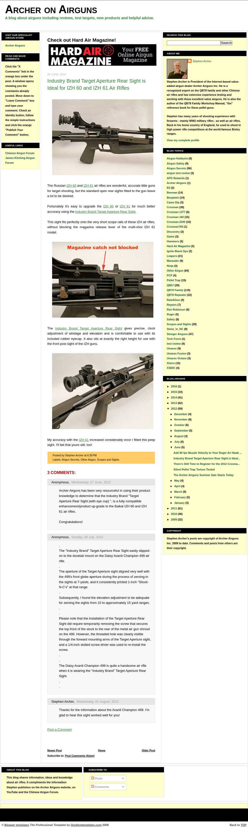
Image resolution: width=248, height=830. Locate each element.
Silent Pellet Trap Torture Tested (194, 469)
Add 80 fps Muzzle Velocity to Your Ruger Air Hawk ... (208, 452)
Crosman (172, 207)
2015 (174, 391)
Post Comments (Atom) (80, 755)
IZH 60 (71, 185)
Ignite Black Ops (177, 251)
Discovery (173, 231)
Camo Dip (173, 202)
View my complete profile (183, 140)
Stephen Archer (62, 701)
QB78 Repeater (176, 294)
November (181, 419)
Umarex (172, 348)
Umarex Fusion (176, 353)
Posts (96, 778)
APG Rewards (176, 178)
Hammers (173, 241)
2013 (174, 403)
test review (174, 343)
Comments (100, 786)
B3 (168, 187)
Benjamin (173, 197)
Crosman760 (175, 226)
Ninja (170, 265)
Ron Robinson (176, 309)
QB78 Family (175, 290)
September (181, 430)
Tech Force (174, 338)
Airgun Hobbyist (177, 158)
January (179, 502)
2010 (174, 513)
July (177, 441)
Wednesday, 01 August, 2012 (97, 701)
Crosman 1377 (176, 212)
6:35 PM (92, 455)
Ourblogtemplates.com (86, 824)
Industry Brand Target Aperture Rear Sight (105, 212)
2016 (174, 386)
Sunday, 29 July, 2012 (87, 537)
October (179, 424)
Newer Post (54, 750)
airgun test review (178, 173)
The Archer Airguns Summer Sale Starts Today (204, 475)
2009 (174, 519)
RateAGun (173, 299)
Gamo (170, 236)
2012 (174, 408)
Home (101, 750)
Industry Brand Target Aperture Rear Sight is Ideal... (207, 458)
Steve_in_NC (175, 328)
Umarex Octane (177, 358)
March (178, 491)
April (177, 486)
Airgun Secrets (70, 459)
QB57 (170, 285)
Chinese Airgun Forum (19, 153)
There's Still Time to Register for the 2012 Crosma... (207, 463)
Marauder (173, 260)
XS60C (171, 367)
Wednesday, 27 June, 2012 (91, 482)
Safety (171, 319)
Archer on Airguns (51, 9)
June (177, 447)
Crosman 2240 (176, 221)
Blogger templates (17, 824)
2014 (174, 397)
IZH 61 (88, 185)
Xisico (171, 363)
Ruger (171, 314)
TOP (243, 824)
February (180, 497)
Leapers (172, 255)
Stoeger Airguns (177, 334)
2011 (174, 508)
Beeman (172, 192)
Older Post (148, 750)
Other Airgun (88, 459)
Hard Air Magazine (178, 246)
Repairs (172, 304)
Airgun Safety (175, 163)
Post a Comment (59, 729)
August (179, 436)
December (181, 414)
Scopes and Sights (108, 459)
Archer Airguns (15, 45)
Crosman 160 (175, 217)
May (177, 480)
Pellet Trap (173, 280)
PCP (169, 275)
